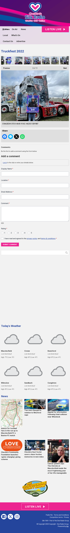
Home (5, 29)
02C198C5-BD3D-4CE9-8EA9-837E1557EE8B (9, 60)
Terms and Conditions (61, 515)
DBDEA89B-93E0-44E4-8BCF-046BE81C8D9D (28, 60)
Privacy (66, 517)
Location (5, 180)
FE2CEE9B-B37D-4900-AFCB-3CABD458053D (18, 60)
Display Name (7, 169)
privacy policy (32, 239)
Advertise (20, 41)
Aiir (67, 526)
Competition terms (56, 517)
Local (5, 35)
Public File (49, 515)
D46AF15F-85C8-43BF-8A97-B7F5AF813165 (64, 60)
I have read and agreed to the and (30, 239)
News (23, 29)
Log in (5, 162)
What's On (15, 35)
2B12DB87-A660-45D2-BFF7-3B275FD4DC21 (46, 60)
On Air (14, 29)
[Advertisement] (17, 289)
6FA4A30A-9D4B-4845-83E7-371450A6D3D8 (55, 60)
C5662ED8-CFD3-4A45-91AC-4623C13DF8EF (37, 60)
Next (64, 67)
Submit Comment (10, 244)
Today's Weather (11, 326)
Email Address (7, 192)
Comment (5, 203)
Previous (5, 67)
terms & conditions (48, 239)
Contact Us (8, 41)
